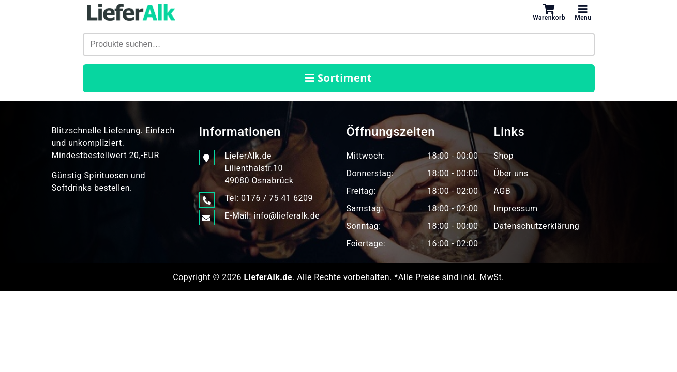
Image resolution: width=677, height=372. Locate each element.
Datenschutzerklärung (537, 226)
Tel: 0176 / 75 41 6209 (269, 198)
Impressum (516, 208)
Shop (504, 156)
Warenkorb (549, 12)
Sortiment (338, 78)
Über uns (511, 173)
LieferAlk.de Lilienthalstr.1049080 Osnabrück (259, 167)
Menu (583, 12)
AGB (502, 191)
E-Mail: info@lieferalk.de (272, 216)
